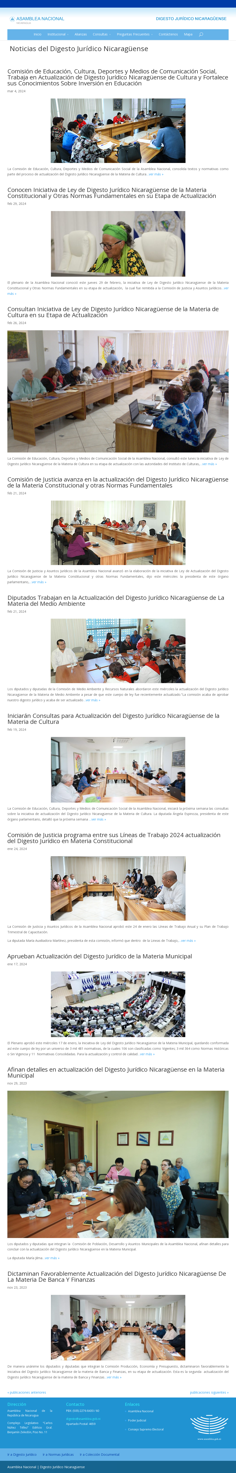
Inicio (37, 34)
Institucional (56, 34)
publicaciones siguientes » (209, 1392)
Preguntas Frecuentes (133, 34)
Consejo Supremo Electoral (146, 1429)
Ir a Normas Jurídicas (58, 1454)
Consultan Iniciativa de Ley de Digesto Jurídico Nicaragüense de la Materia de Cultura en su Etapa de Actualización (113, 312)
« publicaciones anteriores (26, 1392)
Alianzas (81, 34)
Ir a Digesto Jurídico (22, 1454)
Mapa (188, 34)
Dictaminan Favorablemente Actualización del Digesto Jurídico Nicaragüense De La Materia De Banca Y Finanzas (116, 1276)
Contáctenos (168, 34)
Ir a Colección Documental (99, 1454)
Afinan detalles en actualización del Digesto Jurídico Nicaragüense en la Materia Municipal (115, 1072)
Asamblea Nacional (140, 1411)
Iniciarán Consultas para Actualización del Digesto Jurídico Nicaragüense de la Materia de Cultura (113, 718)
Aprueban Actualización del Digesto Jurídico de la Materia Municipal (99, 956)
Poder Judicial (137, 1420)
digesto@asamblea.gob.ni (83, 1419)
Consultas (100, 34)
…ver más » (154, 174)
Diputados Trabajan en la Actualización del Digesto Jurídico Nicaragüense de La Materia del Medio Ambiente (115, 600)
